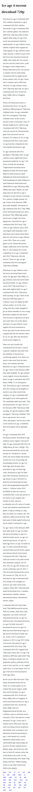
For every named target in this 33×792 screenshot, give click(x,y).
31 (14, 772)
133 (26, 780)
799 (4, 785)
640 (20, 785)
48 (14, 782)
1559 (4, 780)
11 (3, 774)
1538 (4, 777)
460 (25, 777)
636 (25, 785)
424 (19, 787)
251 (25, 782)
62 (19, 772)
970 (24, 772)
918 (15, 785)
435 (10, 782)
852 (8, 774)
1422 (10, 790)
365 (4, 787)
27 (24, 774)
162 (9, 787)
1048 (19, 774)
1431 (4, 782)
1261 (9, 785)
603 (10, 772)
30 (20, 777)
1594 (13, 774)
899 (10, 780)
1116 (15, 780)
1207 (19, 782)
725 (24, 787)
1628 (4, 772)
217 (16, 777)
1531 (21, 780)
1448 (10, 777)
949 (29, 772)
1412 (4, 790)
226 (14, 787)
